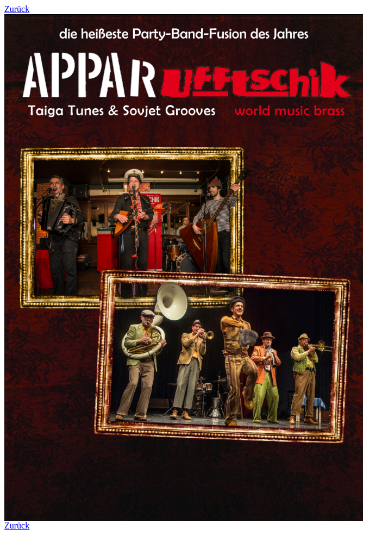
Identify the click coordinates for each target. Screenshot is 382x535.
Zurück (16, 9)
